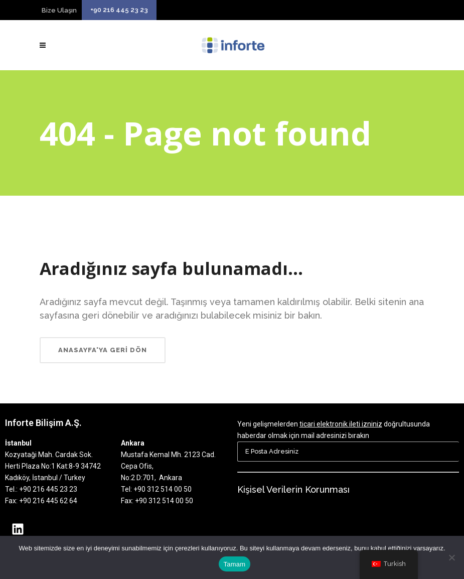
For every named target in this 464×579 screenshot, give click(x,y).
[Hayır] (451, 557)
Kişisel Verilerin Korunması (293, 489)
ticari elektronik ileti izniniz (340, 424)
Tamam (235, 564)
